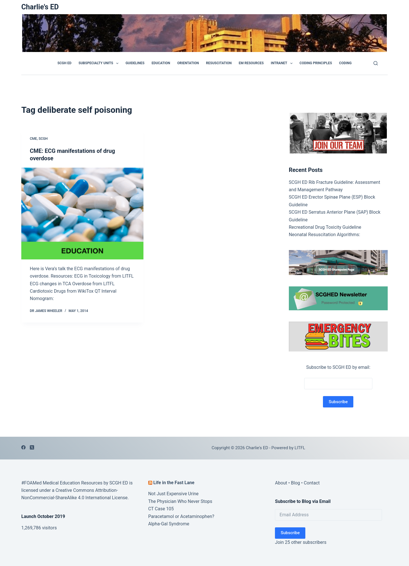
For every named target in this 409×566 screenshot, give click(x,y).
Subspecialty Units (100, 63)
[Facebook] (23, 447)
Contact (312, 483)
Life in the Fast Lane (174, 482)
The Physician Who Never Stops (180, 501)
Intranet (283, 63)
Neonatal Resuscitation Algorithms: (324, 234)
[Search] (375, 63)
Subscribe (290, 532)
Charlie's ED (40, 7)
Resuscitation (218, 63)
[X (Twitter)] (32, 447)
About (281, 483)
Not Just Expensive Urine (173, 493)
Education (161, 63)
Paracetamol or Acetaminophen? (181, 516)
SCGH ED (64, 63)
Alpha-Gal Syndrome (168, 524)
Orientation (188, 63)
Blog (295, 483)
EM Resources (251, 63)
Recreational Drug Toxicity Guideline (325, 227)
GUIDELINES (135, 63)
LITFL (300, 447)
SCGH (43, 139)
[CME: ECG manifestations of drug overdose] (82, 213)
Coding (345, 63)
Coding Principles (316, 63)
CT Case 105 (161, 508)
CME (33, 139)
